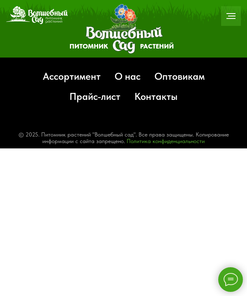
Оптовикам (180, 76)
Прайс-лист (94, 96)
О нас (128, 76)
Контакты (156, 96)
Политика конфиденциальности (166, 141)
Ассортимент (72, 76)
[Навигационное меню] (230, 16)
